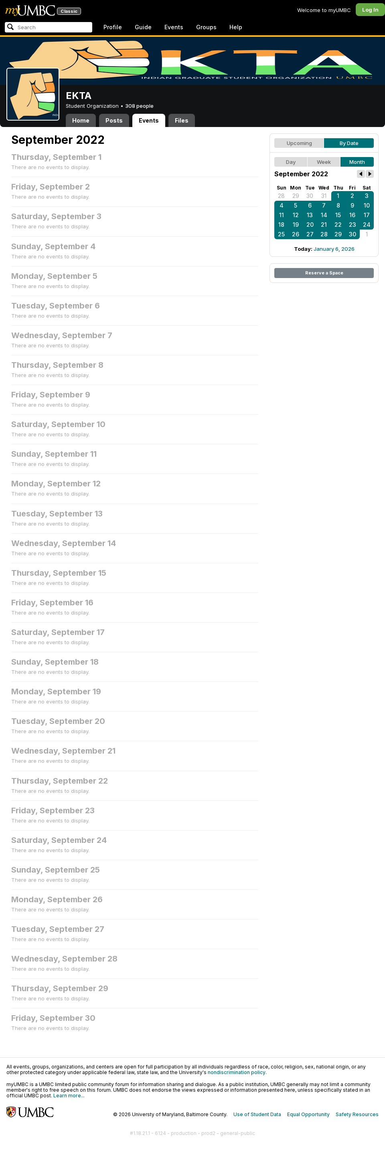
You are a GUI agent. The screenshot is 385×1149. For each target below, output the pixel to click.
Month (357, 162)
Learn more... (69, 1096)
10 (367, 205)
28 (281, 195)
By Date (349, 143)
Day (291, 162)
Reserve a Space (324, 273)
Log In (370, 9)
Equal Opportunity (308, 1114)
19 (296, 224)
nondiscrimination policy (236, 1072)
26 (295, 234)
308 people (139, 106)
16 (352, 215)
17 (367, 215)
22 (338, 224)
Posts (114, 120)
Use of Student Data (257, 1114)
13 (310, 215)
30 (309, 195)
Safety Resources (357, 1114)
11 (281, 215)
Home (80, 120)
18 (281, 224)
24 (367, 224)
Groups (206, 27)
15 (338, 215)
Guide (143, 27)
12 (296, 215)
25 (281, 234)
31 (323, 195)
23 (352, 224)
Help (235, 27)
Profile (112, 27)
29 (295, 195)
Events (173, 27)
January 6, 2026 (334, 249)
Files (181, 120)
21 (324, 224)
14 (324, 215)
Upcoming (299, 143)
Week (324, 162)
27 (310, 234)
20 (310, 224)
